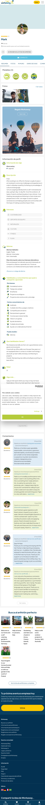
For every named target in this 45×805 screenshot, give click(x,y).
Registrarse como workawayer (10, 730)
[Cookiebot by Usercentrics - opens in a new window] (35, 386)
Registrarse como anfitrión (9, 732)
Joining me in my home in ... (22, 474)
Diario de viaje (32, 63)
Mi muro (21, 63)
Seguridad (4, 769)
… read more (30, 494)
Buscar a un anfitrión (7, 723)
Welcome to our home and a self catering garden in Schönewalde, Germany (6, 637)
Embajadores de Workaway (9, 755)
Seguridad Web (23, 425)
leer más (22, 114)
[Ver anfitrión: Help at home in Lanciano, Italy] (16, 620)
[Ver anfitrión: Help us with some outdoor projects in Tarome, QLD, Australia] (39, 620)
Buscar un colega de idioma (15, 271)
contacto (22, 57)
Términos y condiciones (8, 778)
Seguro (3, 774)
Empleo (3, 758)
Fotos (13, 63)
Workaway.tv (5, 748)
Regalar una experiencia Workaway (11, 734)
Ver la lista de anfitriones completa (22, 683)
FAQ (2, 771)
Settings (37, 411)
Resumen (4, 63)
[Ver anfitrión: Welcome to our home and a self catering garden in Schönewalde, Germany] (5, 620)
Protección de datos (7, 781)
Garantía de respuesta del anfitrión (11, 776)
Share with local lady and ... (22, 507)
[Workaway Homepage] (7, 2)
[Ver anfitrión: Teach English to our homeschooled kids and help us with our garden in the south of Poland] (5, 650)
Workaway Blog (5, 743)
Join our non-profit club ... (21, 573)
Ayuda (3, 766)
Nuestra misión (5, 753)
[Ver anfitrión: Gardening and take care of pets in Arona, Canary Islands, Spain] (28, 620)
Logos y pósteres (6, 750)
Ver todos (39, 86)
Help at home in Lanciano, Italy (16, 633)
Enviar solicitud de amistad (19, 52)
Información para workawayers (10, 727)
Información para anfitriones (9, 725)
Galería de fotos (6, 746)
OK (23, 417)
